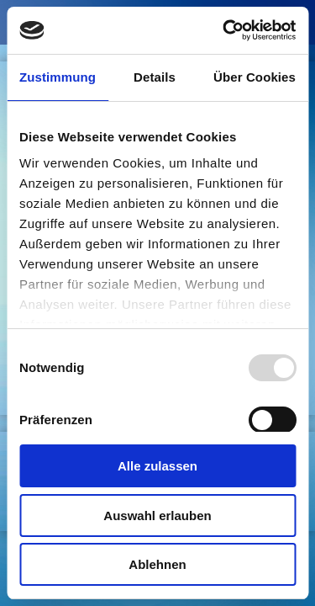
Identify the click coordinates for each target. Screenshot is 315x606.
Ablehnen (157, 564)
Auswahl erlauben (157, 515)
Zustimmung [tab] (57, 77)
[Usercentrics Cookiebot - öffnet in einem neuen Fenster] (224, 30)
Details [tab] (155, 77)
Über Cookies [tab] (254, 77)
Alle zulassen (157, 466)
